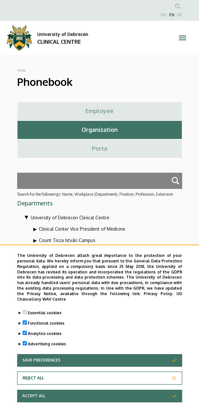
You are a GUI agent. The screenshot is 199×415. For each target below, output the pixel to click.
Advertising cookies (47, 352)
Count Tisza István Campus (67, 240)
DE (179, 14)
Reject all (33, 386)
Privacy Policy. (158, 301)
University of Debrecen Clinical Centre (70, 217)
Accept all (33, 403)
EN (171, 14)
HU (164, 14)
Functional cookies (46, 331)
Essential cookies (44, 320)
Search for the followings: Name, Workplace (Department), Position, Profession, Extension (95, 194)
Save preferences (41, 368)
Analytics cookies (44, 341)
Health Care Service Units (65, 251)
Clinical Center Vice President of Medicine (82, 229)
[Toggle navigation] (182, 38)
